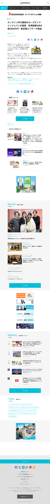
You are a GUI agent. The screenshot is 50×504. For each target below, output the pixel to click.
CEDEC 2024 (24, 411)
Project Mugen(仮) (13, 414)
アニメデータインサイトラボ (26, 408)
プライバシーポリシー (25, 484)
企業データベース (14, 8)
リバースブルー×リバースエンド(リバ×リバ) (27, 414)
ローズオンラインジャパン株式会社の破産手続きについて (20, 83)
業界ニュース (11, 19)
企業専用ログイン (25, 496)
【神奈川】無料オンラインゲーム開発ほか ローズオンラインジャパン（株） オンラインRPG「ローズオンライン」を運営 (23, 79)
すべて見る (25, 118)
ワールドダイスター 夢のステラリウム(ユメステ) (26, 417)
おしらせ (25, 481)
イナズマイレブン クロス (14, 408)
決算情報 (44, 8)
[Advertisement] (17, 124)
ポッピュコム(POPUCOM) (33, 411)
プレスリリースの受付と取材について (25, 476)
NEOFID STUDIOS (12, 420)
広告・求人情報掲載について (25, 474)
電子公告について (25, 479)
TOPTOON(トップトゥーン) (14, 411)
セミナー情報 (35, 8)
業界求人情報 (25, 8)
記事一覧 (3, 8)
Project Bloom (12, 417)
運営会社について (25, 471)
